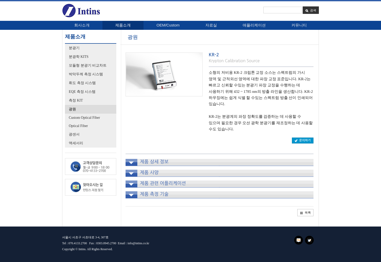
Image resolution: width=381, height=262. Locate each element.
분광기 (74, 48)
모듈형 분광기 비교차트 (88, 65)
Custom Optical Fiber (84, 118)
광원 (72, 109)
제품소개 (123, 25)
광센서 (74, 134)
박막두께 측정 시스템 (86, 74)
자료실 (211, 25)
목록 (305, 212)
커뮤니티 (299, 25)
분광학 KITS (79, 57)
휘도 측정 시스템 (82, 83)
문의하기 (302, 140)
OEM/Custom (167, 25)
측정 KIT (76, 100)
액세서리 (76, 143)
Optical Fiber (78, 126)
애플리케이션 (254, 25)
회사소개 (82, 25)
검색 (310, 10)
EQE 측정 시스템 (82, 92)
